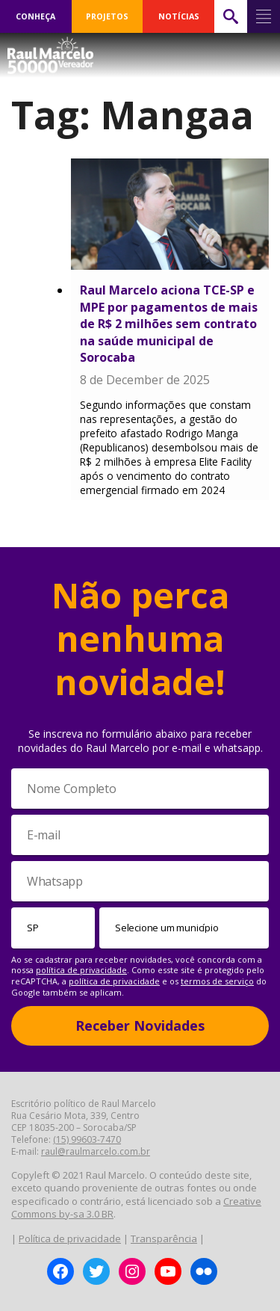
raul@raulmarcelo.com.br (95, 1151)
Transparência (164, 1238)
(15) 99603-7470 (87, 1139)
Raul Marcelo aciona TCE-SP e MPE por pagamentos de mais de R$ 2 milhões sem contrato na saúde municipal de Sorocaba (169, 323)
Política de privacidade (70, 1238)
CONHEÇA (35, 16)
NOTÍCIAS (178, 16)
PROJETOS (107, 16)
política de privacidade (81, 969)
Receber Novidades (140, 1025)
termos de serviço (217, 981)
